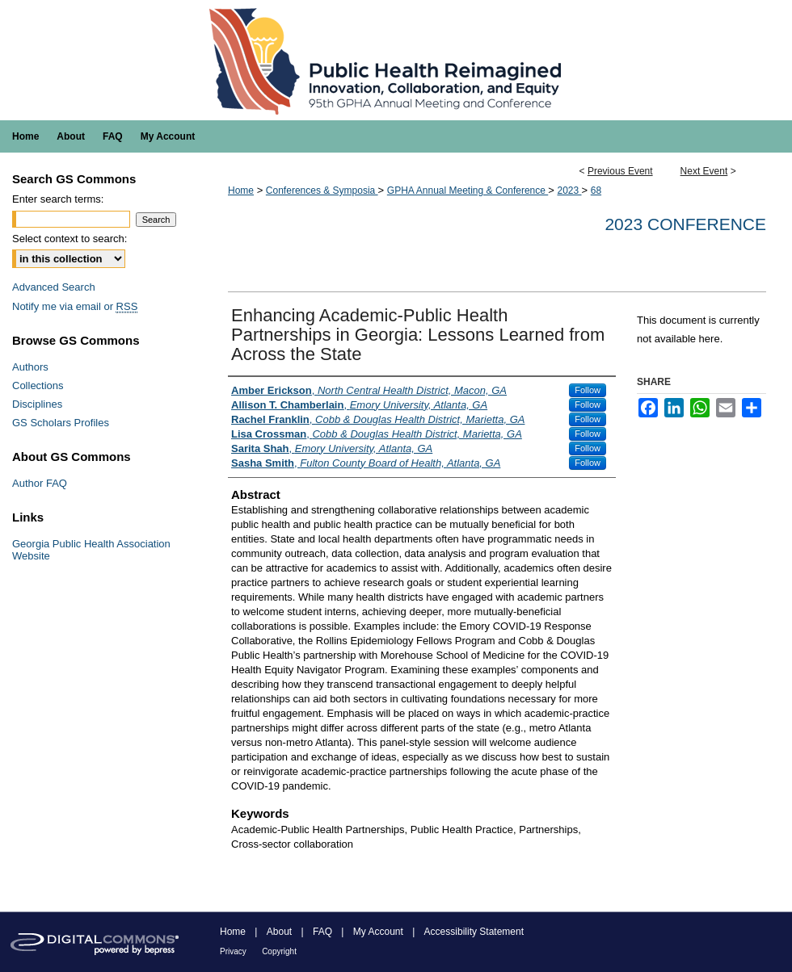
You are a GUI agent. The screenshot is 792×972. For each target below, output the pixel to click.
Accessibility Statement (474, 931)
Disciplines (37, 404)
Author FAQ (39, 483)
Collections (38, 385)
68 (596, 190)
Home (241, 190)
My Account (378, 931)
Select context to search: (69, 239)
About (279, 931)
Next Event (704, 171)
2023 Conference (685, 224)
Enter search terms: (57, 199)
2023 (569, 190)
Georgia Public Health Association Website (91, 550)
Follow (587, 390)
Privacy (233, 951)
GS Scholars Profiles (60, 423)
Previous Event (620, 171)
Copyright (279, 951)
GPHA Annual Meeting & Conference (467, 190)
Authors (30, 367)
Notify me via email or (74, 306)
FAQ (322, 931)
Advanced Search (53, 287)
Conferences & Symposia (322, 190)
